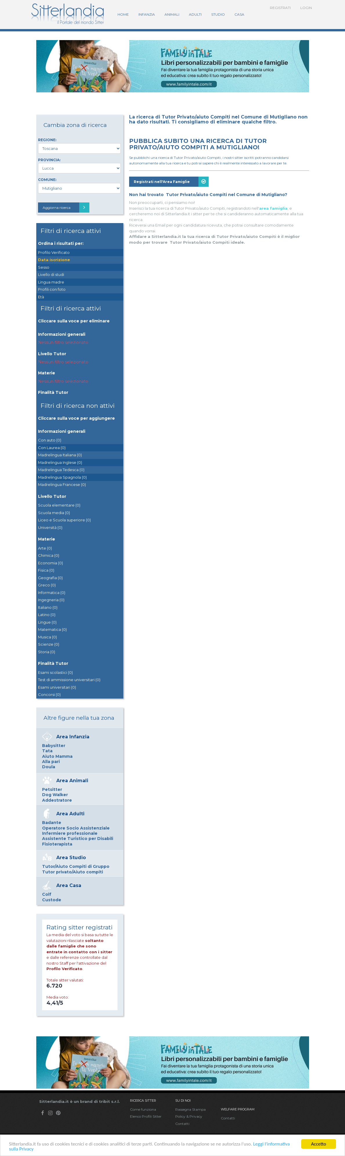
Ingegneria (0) (51, 599)
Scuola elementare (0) (59, 505)
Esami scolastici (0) (55, 672)
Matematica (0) (52, 629)
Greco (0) (47, 585)
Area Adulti (70, 813)
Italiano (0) (47, 607)
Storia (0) (46, 651)
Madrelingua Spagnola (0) (62, 477)
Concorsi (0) (49, 694)
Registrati (280, 8)
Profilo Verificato (54, 252)
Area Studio (71, 857)
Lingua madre (51, 282)
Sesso (43, 267)
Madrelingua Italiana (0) (60, 455)
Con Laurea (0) (52, 447)
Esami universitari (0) (57, 687)
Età (41, 297)
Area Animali (72, 780)
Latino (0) (46, 614)
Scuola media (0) (54, 512)
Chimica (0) (48, 555)
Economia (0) (50, 563)
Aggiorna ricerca (66, 207)
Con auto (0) (49, 440)
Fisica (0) (46, 570)
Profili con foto (52, 289)
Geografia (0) (50, 577)
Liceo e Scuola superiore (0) (64, 520)
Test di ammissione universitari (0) (69, 679)
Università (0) (50, 527)
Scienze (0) (48, 644)
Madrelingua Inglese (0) (60, 462)
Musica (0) (47, 637)
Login (306, 8)
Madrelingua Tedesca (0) (61, 469)
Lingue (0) (47, 622)
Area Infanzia (72, 736)
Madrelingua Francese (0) (62, 484)
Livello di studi (51, 274)
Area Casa (68, 885)
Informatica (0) (51, 592)
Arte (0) (45, 548)
